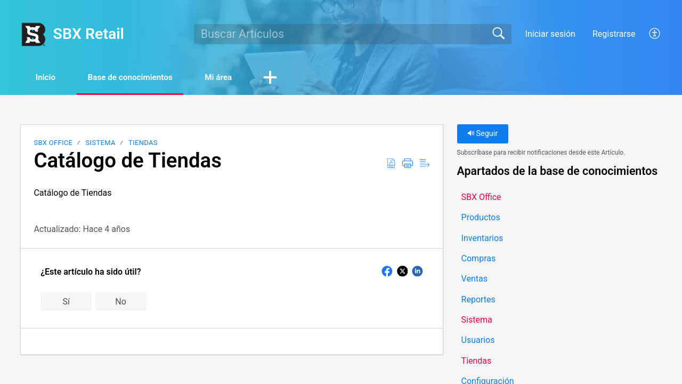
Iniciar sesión (550, 34)
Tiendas (143, 144)
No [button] (120, 302)
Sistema (101, 144)
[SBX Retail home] (33, 34)
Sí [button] (65, 302)
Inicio (49, 78)
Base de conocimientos (142, 78)
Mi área (238, 78)
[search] (353, 34)
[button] (655, 34)
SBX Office (53, 144)
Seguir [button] (482, 134)
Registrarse (614, 34)
